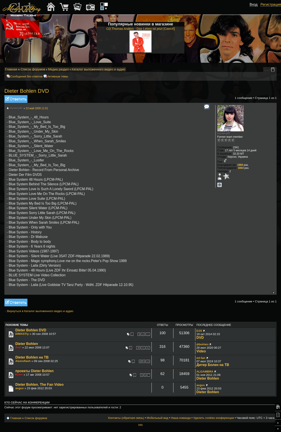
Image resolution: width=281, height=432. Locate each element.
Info (140, 425)
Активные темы (57, 76)
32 (148, 347)
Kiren (19, 374)
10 (143, 334)
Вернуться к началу (273, 292)
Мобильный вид (273, 69)
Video (201, 351)
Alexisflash (23, 361)
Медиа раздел (58, 69)
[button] (255, 9)
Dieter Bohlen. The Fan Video (39, 384)
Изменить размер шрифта (267, 69)
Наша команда (181, 418)
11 (148, 334)
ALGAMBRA (204, 371)
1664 (241, 168)
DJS (199, 330)
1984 (240, 164)
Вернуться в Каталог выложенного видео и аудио (40, 311)
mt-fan (200, 358)
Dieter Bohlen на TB (32, 357)
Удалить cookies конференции (213, 418)
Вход (254, 4)
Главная (11, 69)
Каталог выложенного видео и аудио (98, 69)
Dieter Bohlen (26, 344)
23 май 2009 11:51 (37, 108)
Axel (18, 347)
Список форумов (33, 69)
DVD (200, 337)
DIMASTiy (22, 334)
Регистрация (270, 4)
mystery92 (16, 108)
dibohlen (202, 344)
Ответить (15, 99)
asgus (19, 388)
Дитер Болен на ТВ (212, 365)
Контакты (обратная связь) (126, 418)
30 (138, 347)
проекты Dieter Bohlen (34, 371)
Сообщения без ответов (26, 76)
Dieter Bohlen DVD (26, 91)
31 (143, 347)
